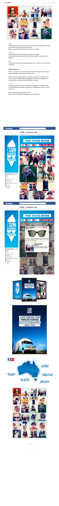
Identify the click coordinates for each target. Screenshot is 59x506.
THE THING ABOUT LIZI (35, 2)
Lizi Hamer (7, 3)
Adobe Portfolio (31, 448)
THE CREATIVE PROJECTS (45, 2)
